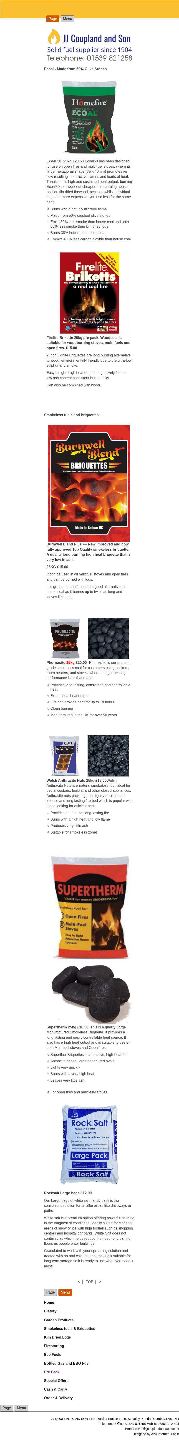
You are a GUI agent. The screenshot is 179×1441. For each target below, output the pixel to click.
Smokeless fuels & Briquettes (69, 1329)
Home (49, 1302)
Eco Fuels (52, 1354)
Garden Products (59, 1320)
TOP (89, 1282)
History (50, 1311)
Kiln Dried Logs (57, 1337)
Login (175, 1434)
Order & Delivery (58, 1398)
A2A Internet (160, 1434)
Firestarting (54, 1346)
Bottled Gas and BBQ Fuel (67, 1363)
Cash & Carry (55, 1389)
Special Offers (56, 1381)
